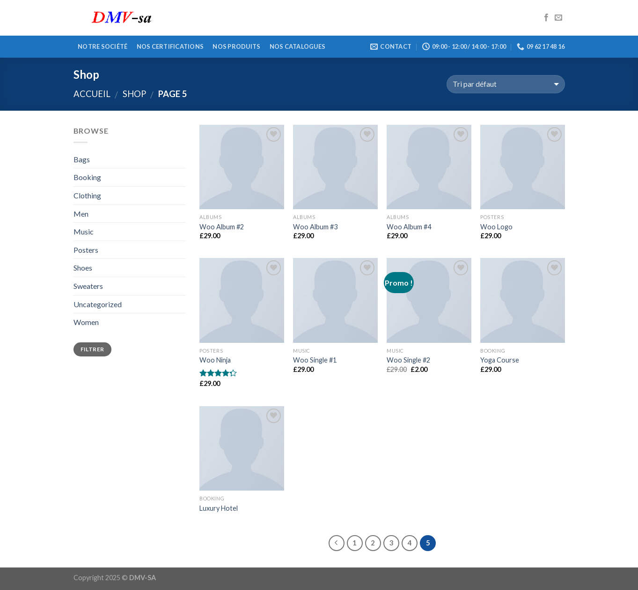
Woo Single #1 (315, 360)
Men (80, 213)
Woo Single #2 (408, 360)
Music (83, 231)
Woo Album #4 (409, 227)
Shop (134, 94)
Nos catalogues (298, 46)
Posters (85, 249)
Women (86, 322)
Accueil (91, 94)
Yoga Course (499, 360)
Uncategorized (97, 304)
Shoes (82, 267)
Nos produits (236, 46)
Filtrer (92, 349)
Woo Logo (496, 227)
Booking (87, 177)
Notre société (102, 46)
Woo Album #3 (315, 227)
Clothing (87, 195)
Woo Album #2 (221, 227)
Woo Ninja (215, 360)
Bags (81, 159)
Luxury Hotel (218, 508)
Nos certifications (170, 46)
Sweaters (88, 285)
